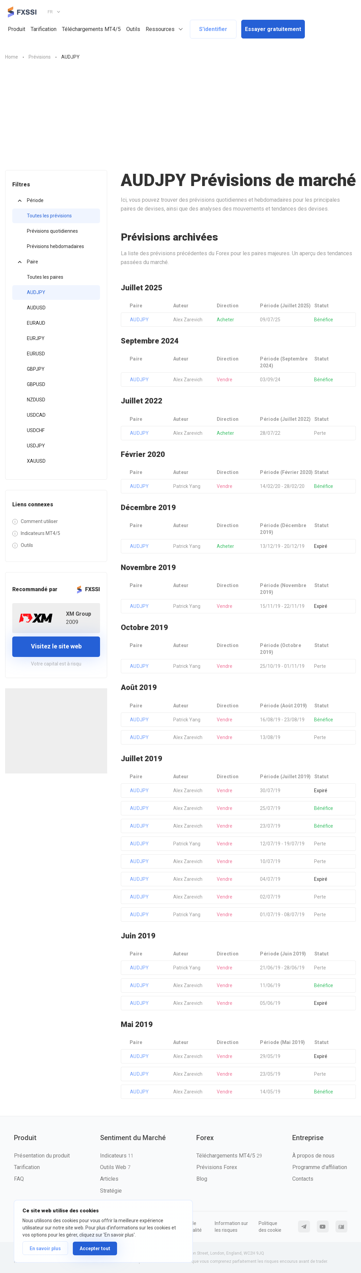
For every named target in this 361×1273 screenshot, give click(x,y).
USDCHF (36, 430)
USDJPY (36, 445)
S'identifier (213, 29)
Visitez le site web (56, 646)
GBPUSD (36, 384)
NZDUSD (36, 399)
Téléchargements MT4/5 (91, 29)
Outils (133, 29)
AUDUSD (36, 307)
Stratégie (111, 1190)
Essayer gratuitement (273, 29)
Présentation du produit (42, 1155)
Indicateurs (116, 1155)
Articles (109, 1179)
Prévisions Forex (216, 1167)
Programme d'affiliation (319, 1167)
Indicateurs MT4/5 (40, 533)
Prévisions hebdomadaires (55, 246)
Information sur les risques (231, 1227)
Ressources (160, 29)
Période (35, 200)
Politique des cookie (270, 1227)
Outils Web (115, 1167)
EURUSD (36, 353)
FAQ (19, 1179)
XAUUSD (36, 461)
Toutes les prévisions (49, 215)
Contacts (302, 1179)
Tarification (43, 29)
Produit (16, 29)
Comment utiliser (39, 521)
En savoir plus (45, 1248)
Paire (32, 261)
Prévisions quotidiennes (52, 231)
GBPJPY (36, 369)
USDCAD (36, 415)
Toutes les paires (45, 277)
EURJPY (36, 338)
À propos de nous (313, 1155)
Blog (201, 1179)
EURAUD (36, 323)
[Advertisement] (180, 119)
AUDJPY (36, 292)
